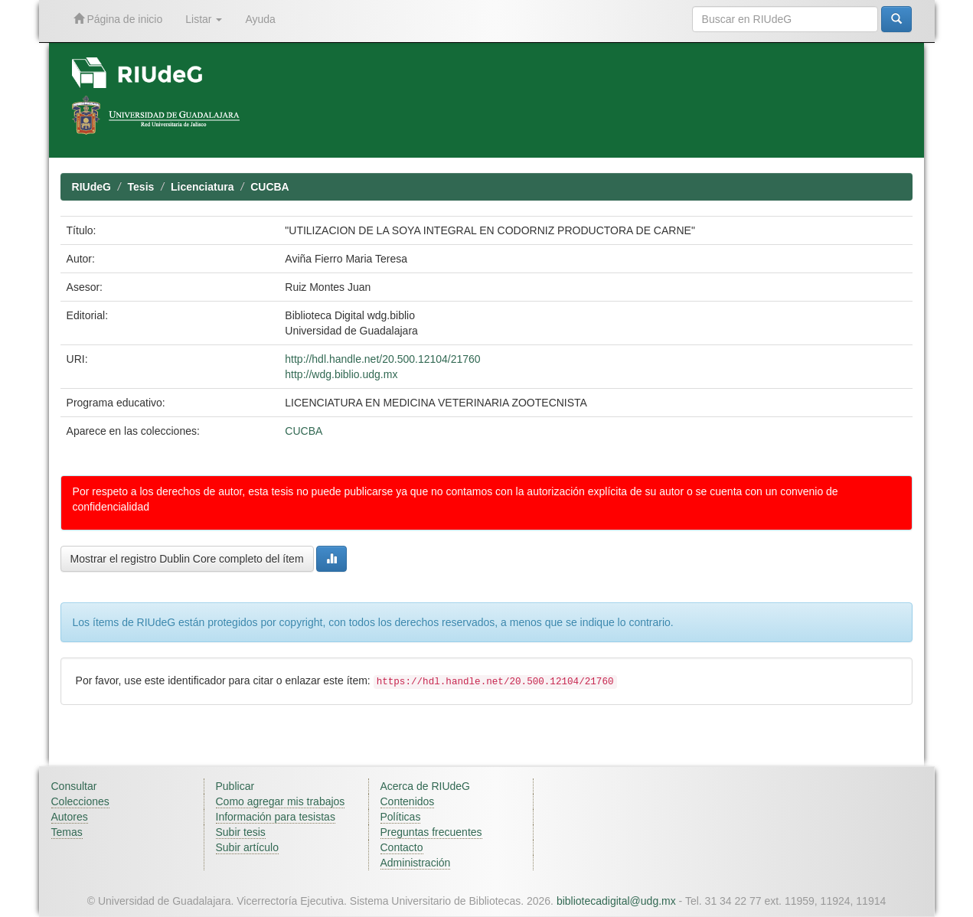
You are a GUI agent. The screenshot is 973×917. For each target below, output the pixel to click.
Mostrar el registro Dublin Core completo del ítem (187, 559)
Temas (67, 832)
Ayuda (260, 19)
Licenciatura (202, 187)
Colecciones (80, 801)
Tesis (141, 187)
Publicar (235, 786)
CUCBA (269, 187)
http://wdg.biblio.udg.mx (341, 374)
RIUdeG (91, 187)
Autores (69, 817)
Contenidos (407, 801)
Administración (415, 863)
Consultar (74, 786)
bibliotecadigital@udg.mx (616, 901)
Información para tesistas (275, 817)
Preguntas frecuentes (431, 832)
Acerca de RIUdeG (425, 786)
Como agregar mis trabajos (280, 801)
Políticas (400, 817)
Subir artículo (247, 847)
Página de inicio (118, 18)
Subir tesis (241, 832)
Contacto (401, 847)
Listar (203, 19)
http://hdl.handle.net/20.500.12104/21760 (382, 359)
